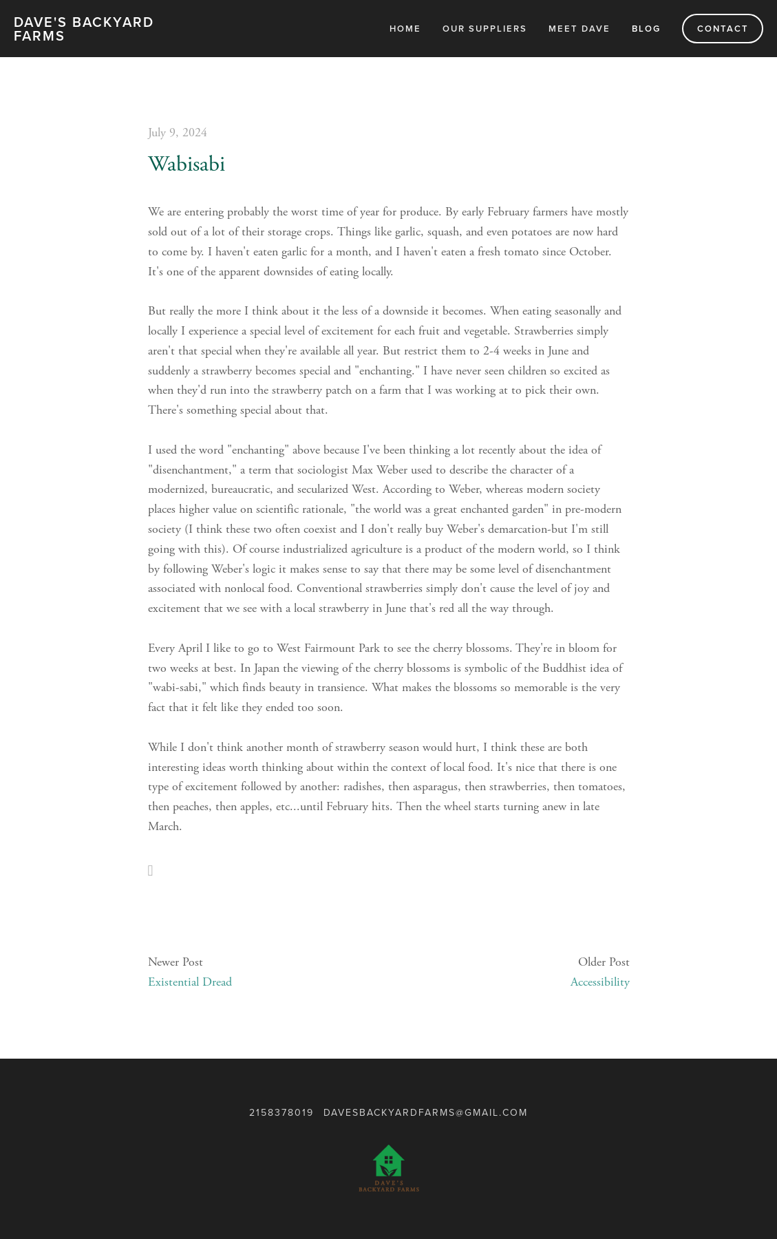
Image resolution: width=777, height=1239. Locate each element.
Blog (646, 28)
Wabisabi (186, 164)
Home (405, 28)
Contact (723, 28)
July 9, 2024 (177, 132)
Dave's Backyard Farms (84, 28)
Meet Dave (579, 28)
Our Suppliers (485, 28)
